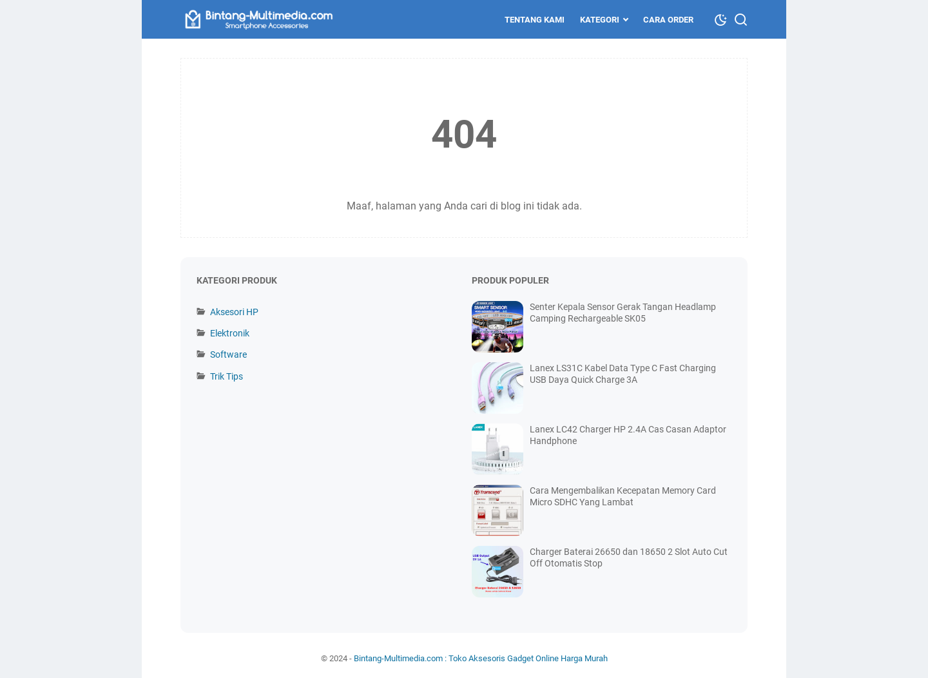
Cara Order (668, 19)
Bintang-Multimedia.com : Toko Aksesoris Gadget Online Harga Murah (481, 658)
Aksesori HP (234, 312)
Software (228, 354)
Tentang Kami (535, 19)
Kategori (599, 19)
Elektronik (229, 333)
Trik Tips (226, 376)
